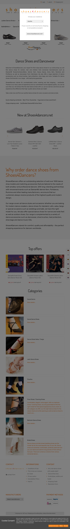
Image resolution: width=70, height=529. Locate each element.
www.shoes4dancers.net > (35, 34)
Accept (66, 525)
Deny (61, 525)
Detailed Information (53, 525)
